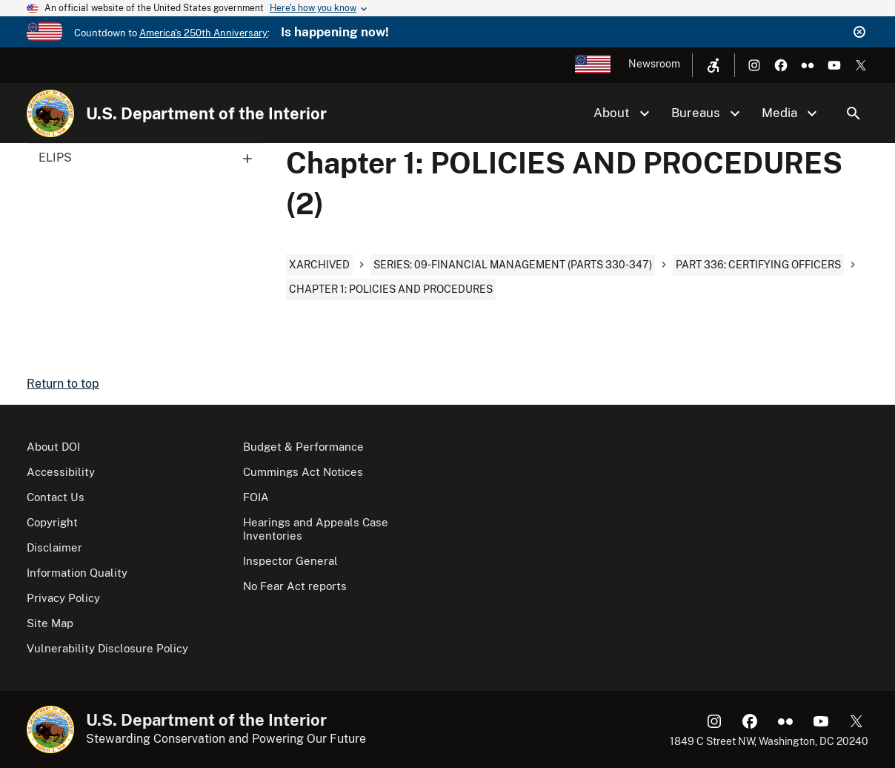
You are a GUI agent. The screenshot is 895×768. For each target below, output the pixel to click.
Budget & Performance (303, 446)
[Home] (50, 113)
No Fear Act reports (295, 586)
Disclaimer (54, 547)
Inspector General (290, 561)
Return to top (63, 384)
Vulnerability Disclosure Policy (107, 648)
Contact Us (55, 497)
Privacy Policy (63, 598)
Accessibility (61, 472)
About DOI (53, 446)
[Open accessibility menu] (713, 65)
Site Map (50, 623)
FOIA (256, 497)
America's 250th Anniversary (203, 33)
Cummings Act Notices (303, 472)
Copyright (52, 522)
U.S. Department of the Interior (206, 113)
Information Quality (77, 572)
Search (853, 113)
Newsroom (654, 64)
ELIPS (150, 158)
